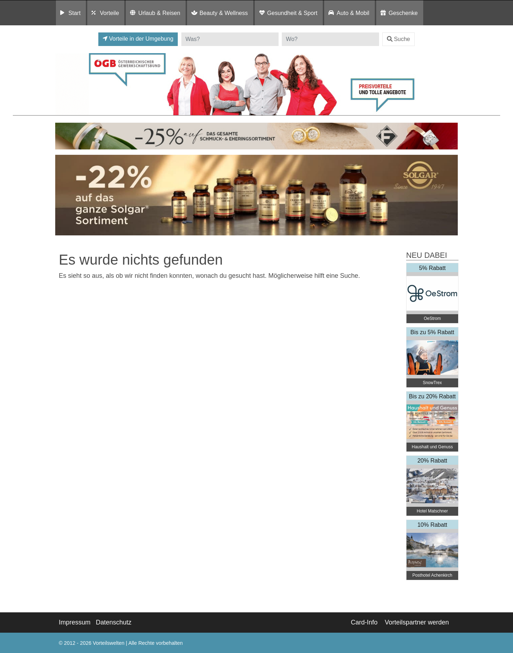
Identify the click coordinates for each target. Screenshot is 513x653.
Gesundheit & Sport (292, 13)
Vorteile (109, 13)
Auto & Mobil (353, 13)
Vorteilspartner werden (417, 622)
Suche (398, 39)
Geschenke (403, 13)
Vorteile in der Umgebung (138, 39)
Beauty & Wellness (224, 13)
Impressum (74, 622)
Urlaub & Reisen (159, 13)
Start (74, 13)
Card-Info (364, 622)
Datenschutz (113, 622)
